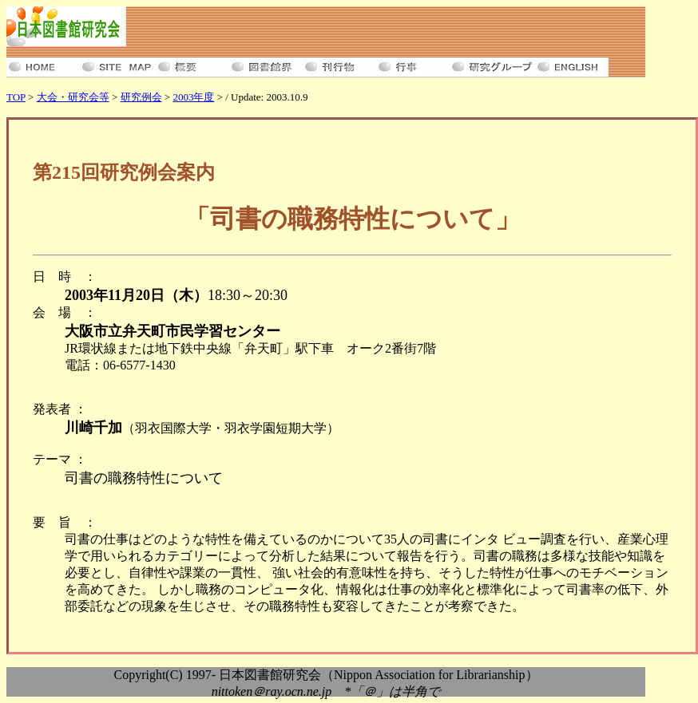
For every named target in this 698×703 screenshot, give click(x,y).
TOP (16, 97)
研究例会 (141, 97)
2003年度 (193, 97)
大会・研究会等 (73, 97)
